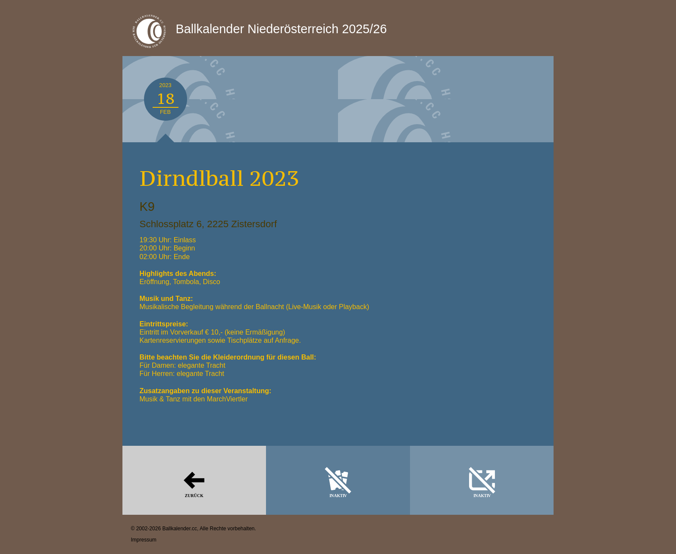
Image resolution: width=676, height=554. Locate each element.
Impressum (143, 540)
